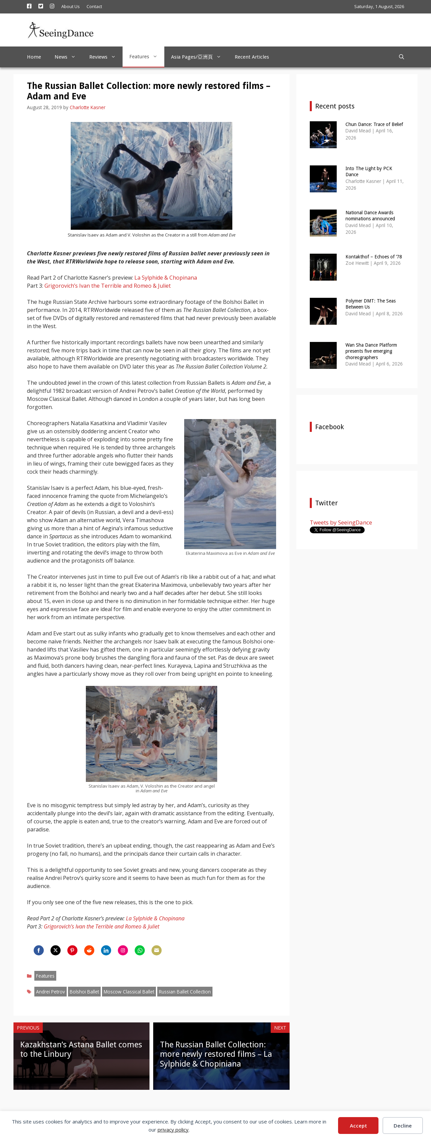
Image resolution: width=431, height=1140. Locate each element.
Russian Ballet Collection (185, 991)
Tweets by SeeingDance (341, 522)
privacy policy (173, 1129)
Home (34, 57)
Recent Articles (252, 57)
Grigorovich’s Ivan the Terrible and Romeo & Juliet (107, 285)
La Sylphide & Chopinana (165, 277)
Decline (403, 1125)
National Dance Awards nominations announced (370, 215)
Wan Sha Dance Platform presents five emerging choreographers (371, 351)
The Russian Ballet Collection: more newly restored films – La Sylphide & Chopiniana (216, 1054)
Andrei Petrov (50, 991)
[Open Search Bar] (401, 57)
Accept (358, 1125)
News (68, 57)
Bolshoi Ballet (84, 991)
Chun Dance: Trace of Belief (374, 124)
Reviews (106, 57)
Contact (94, 6)
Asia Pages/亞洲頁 (199, 57)
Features (146, 56)
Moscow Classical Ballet (129, 991)
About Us (70, 6)
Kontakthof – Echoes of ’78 (373, 256)
